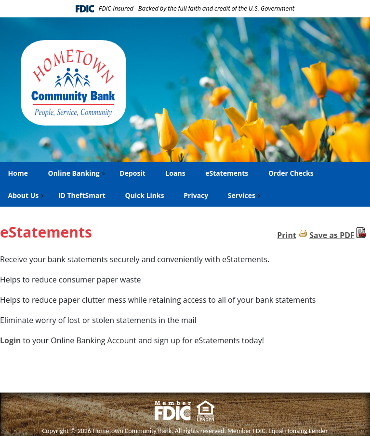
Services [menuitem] (245, 195)
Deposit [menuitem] (132, 173)
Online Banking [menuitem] (77, 173)
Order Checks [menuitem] (291, 173)
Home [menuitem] (18, 173)
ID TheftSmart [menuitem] (82, 195)
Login (10, 340)
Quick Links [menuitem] (144, 195)
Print (286, 235)
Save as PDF (332, 235)
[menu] (185, 184)
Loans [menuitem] (175, 173)
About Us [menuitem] (27, 195)
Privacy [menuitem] (196, 195)
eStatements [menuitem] (226, 173)
